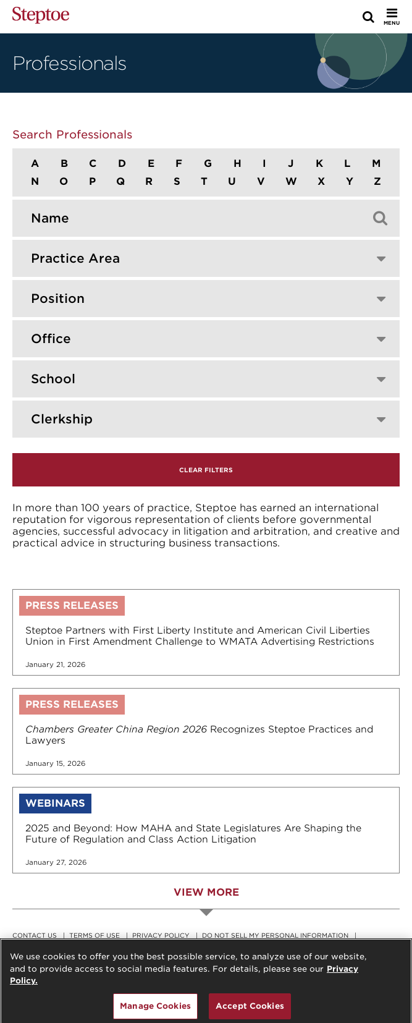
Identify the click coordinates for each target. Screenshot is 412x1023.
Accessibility (38, 944)
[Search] (368, 17)
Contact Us (34, 935)
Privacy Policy (161, 935)
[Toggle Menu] (392, 17)
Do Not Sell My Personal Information (275, 935)
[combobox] (206, 258)
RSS (83, 944)
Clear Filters (206, 469)
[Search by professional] (187, 218)
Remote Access (131, 944)
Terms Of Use (94, 935)
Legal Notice (197, 944)
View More (206, 892)
